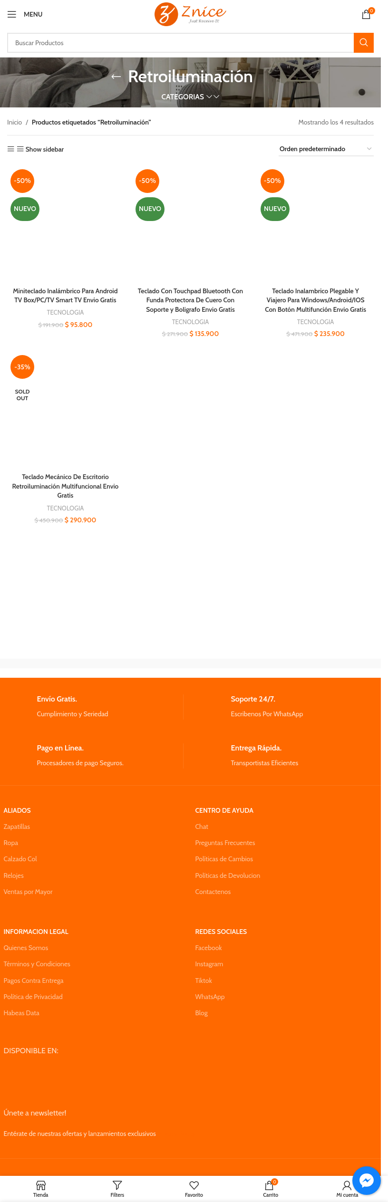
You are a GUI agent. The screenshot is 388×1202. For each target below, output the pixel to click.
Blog (201, 1013)
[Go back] (116, 76)
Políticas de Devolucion (228, 875)
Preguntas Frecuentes (225, 842)
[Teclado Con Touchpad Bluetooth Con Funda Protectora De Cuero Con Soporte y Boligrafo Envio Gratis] (191, 224)
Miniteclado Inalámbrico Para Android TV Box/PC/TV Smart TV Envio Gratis (65, 299)
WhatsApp (210, 996)
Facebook (208, 947)
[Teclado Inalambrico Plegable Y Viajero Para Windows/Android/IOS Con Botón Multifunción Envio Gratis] (316, 224)
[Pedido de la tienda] (326, 149)
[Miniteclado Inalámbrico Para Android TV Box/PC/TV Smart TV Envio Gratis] (65, 224)
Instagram (209, 964)
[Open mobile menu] (24, 14)
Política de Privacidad (33, 996)
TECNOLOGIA (65, 321)
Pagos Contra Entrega (34, 980)
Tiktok (203, 980)
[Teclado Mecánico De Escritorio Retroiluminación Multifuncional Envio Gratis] (65, 410)
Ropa (11, 842)
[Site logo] (190, 13)
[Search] (190, 43)
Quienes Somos (26, 947)
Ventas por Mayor (28, 891)
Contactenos (213, 891)
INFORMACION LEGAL (36, 931)
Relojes (14, 875)
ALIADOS (17, 810)
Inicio (14, 122)
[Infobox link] (93, 707)
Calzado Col (20, 859)
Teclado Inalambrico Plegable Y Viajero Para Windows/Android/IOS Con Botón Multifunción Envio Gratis (316, 299)
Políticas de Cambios (224, 859)
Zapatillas (17, 826)
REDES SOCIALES (221, 931)
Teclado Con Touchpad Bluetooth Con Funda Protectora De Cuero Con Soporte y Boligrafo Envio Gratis (190, 299)
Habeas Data (21, 1013)
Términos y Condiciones (37, 964)
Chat (202, 826)
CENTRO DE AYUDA (224, 810)
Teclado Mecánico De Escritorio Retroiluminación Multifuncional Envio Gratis (65, 486)
